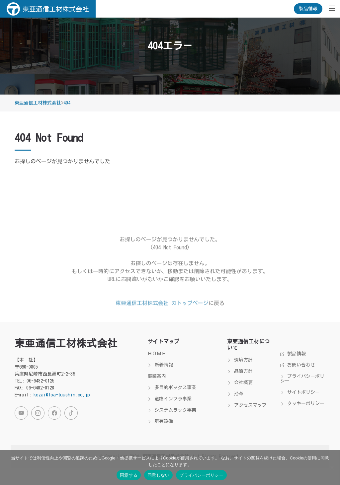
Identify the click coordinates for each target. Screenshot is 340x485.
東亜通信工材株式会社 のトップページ (162, 312)
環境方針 (240, 360)
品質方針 (240, 371)
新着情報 (160, 365)
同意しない (158, 475)
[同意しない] (331, 467)
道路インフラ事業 (169, 398)
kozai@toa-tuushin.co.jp (62, 394)
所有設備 (160, 421)
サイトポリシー (300, 392)
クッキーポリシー (302, 403)
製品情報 (308, 8)
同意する (128, 475)
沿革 (235, 393)
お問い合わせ (297, 365)
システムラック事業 (171, 410)
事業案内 (156, 376)
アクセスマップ (247, 405)
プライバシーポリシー (302, 378)
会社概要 (240, 382)
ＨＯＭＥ (156, 353)
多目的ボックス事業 (171, 387)
